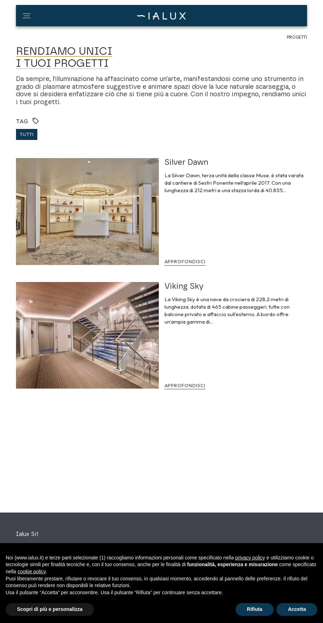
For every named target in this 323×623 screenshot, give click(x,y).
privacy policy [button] (250, 557)
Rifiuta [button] (255, 609)
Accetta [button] (297, 609)
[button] (26, 15)
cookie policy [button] (31, 571)
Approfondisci (185, 261)
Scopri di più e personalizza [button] (49, 609)
